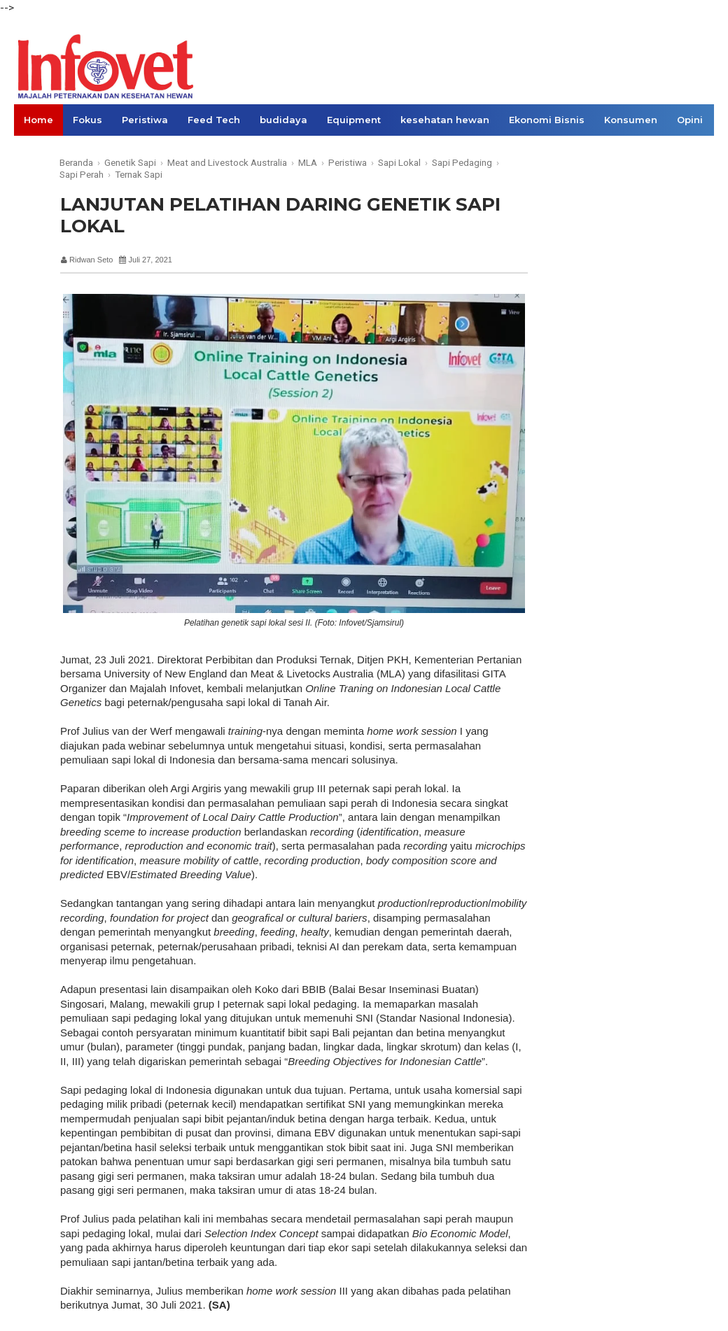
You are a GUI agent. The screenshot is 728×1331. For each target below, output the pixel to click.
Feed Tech (214, 119)
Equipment (354, 119)
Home (38, 119)
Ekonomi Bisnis (546, 119)
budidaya (283, 119)
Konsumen (630, 119)
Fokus (87, 119)
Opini (690, 119)
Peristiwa (145, 119)
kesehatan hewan (444, 119)
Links (37, 151)
